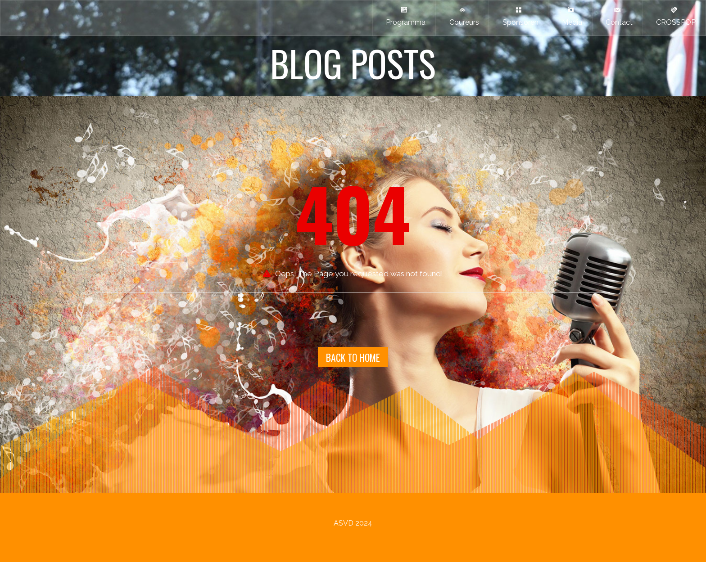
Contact (617, 16)
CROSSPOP (674, 16)
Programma (403, 16)
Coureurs (462, 16)
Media (570, 16)
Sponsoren (519, 16)
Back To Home (353, 357)
